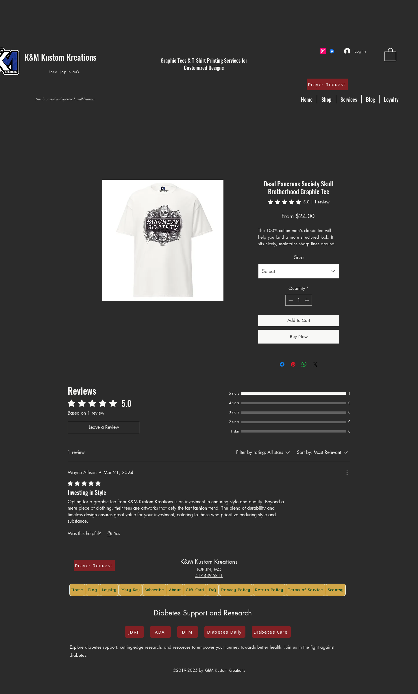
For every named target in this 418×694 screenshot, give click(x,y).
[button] (390, 54)
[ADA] (160, 632)
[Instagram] (323, 51)
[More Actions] (346, 472)
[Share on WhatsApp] (304, 364)
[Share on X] (315, 364)
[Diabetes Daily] (224, 632)
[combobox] (298, 271)
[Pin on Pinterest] (293, 364)
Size (299, 257)
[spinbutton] (299, 300)
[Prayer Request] (327, 84)
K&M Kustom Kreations (209, 561)
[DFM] (187, 632)
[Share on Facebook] (282, 364)
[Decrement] (290, 300)
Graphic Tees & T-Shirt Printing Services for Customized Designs (204, 64)
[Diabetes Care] (271, 632)
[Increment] (307, 300)
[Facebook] (332, 51)
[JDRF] (134, 632)
